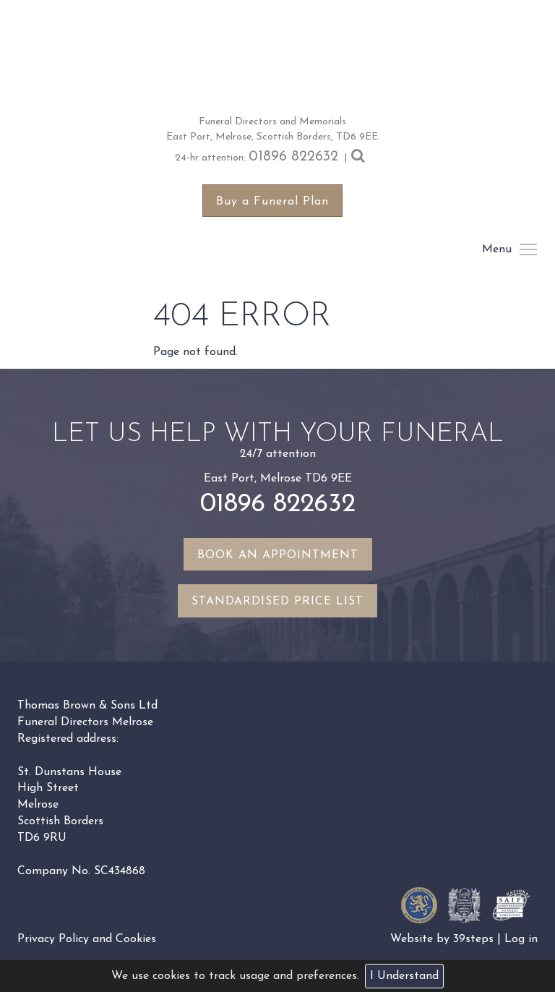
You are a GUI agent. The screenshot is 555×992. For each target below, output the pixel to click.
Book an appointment (277, 555)
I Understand (404, 976)
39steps (473, 939)
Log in (521, 939)
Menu (527, 249)
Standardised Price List (277, 601)
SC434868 (119, 871)
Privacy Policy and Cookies (86, 939)
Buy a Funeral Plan (272, 202)
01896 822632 (293, 157)
